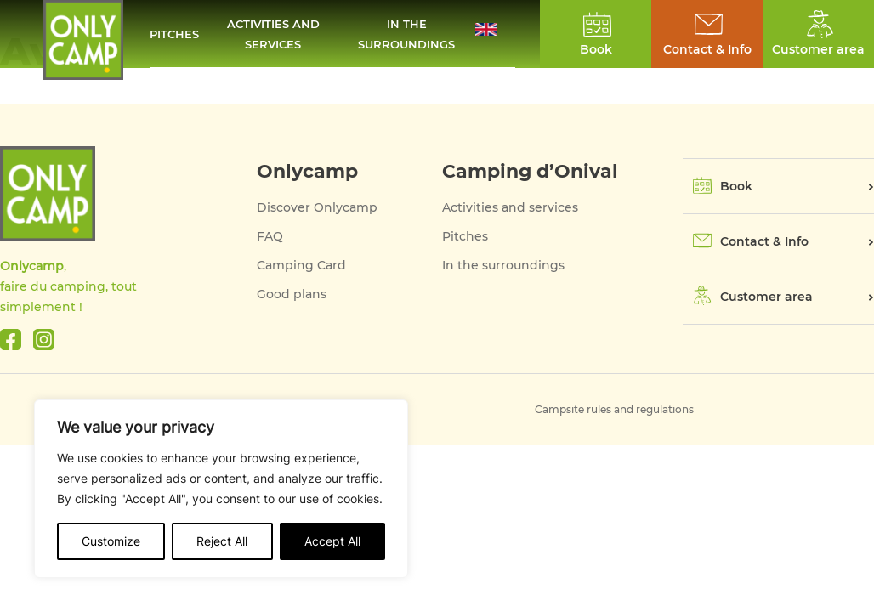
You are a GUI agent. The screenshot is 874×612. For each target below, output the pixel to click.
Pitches (174, 34)
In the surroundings (406, 34)
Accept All (332, 541)
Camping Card (301, 265)
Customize (111, 541)
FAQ (270, 236)
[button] (495, 34)
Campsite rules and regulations (614, 409)
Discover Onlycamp (317, 207)
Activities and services (273, 34)
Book (736, 186)
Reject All (221, 541)
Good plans (291, 294)
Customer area (766, 296)
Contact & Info (707, 49)
